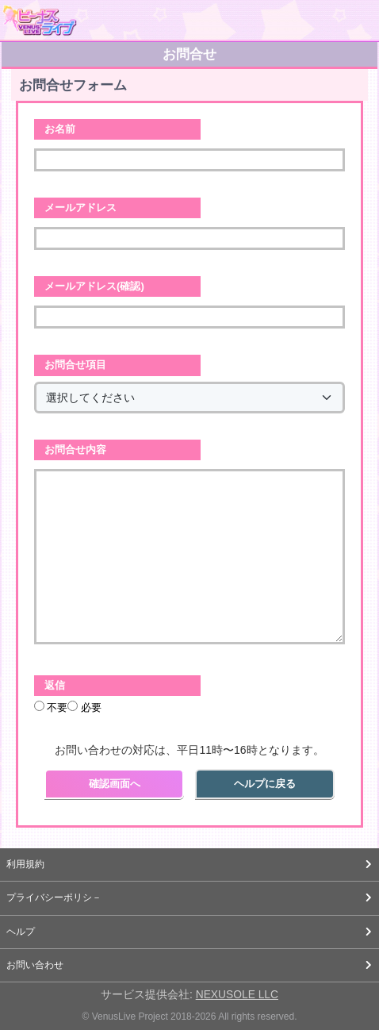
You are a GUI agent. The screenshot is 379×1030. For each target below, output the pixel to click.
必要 (84, 707)
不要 (51, 707)
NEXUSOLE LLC (237, 995)
